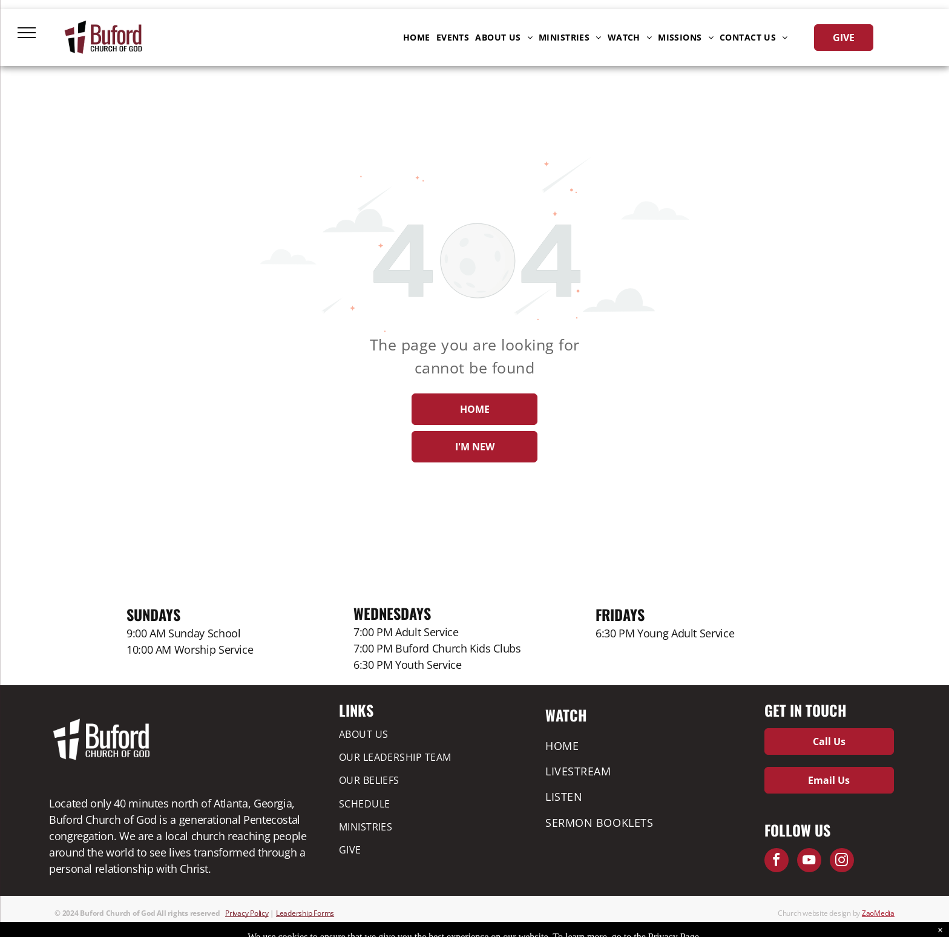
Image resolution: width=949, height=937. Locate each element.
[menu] (26, 32)
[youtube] (809, 861)
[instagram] (842, 861)
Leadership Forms (305, 913)
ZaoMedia (878, 913)
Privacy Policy (247, 913)
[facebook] (776, 861)
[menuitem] (416, 37)
